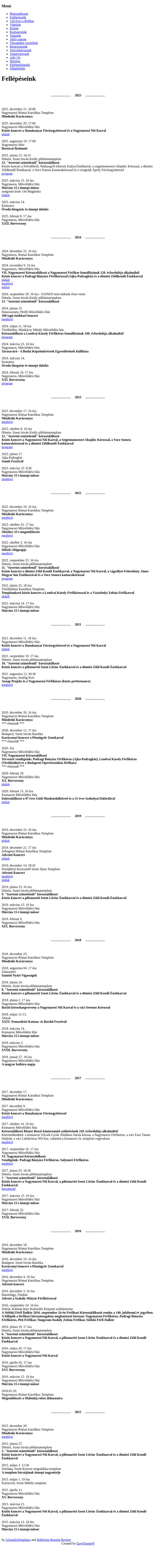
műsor (6, 287)
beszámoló (8, 1189)
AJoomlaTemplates (17, 1540)
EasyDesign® (86, 1543)
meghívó (7, 283)
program (7, 173)
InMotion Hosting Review (54, 1540)
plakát (6, 134)
